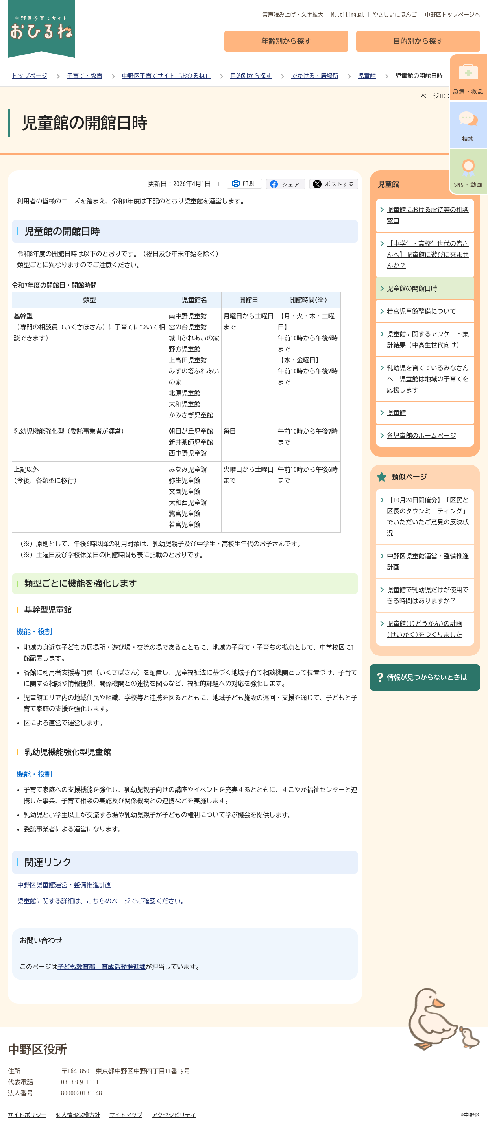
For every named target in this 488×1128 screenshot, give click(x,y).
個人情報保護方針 (78, 1115)
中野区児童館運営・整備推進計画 (64, 885)
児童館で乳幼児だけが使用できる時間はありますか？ (428, 595)
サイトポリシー (27, 1115)
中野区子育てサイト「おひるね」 (166, 76)
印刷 (249, 183)
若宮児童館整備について (421, 311)
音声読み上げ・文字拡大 (292, 14)
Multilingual (347, 14)
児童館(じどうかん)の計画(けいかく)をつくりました (424, 629)
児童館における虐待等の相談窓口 (428, 215)
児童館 (367, 76)
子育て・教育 (84, 76)
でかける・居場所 (314, 76)
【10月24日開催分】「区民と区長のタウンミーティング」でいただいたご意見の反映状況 (428, 516)
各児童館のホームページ (421, 435)
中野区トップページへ (452, 14)
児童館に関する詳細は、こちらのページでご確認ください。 (102, 901)
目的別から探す (251, 76)
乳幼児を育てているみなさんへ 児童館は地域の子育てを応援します (428, 379)
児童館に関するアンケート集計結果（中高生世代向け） (428, 339)
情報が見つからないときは (427, 677)
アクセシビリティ (174, 1115)
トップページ (29, 76)
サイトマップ (125, 1115)
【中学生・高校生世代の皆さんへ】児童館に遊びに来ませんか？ (428, 254)
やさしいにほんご (395, 14)
